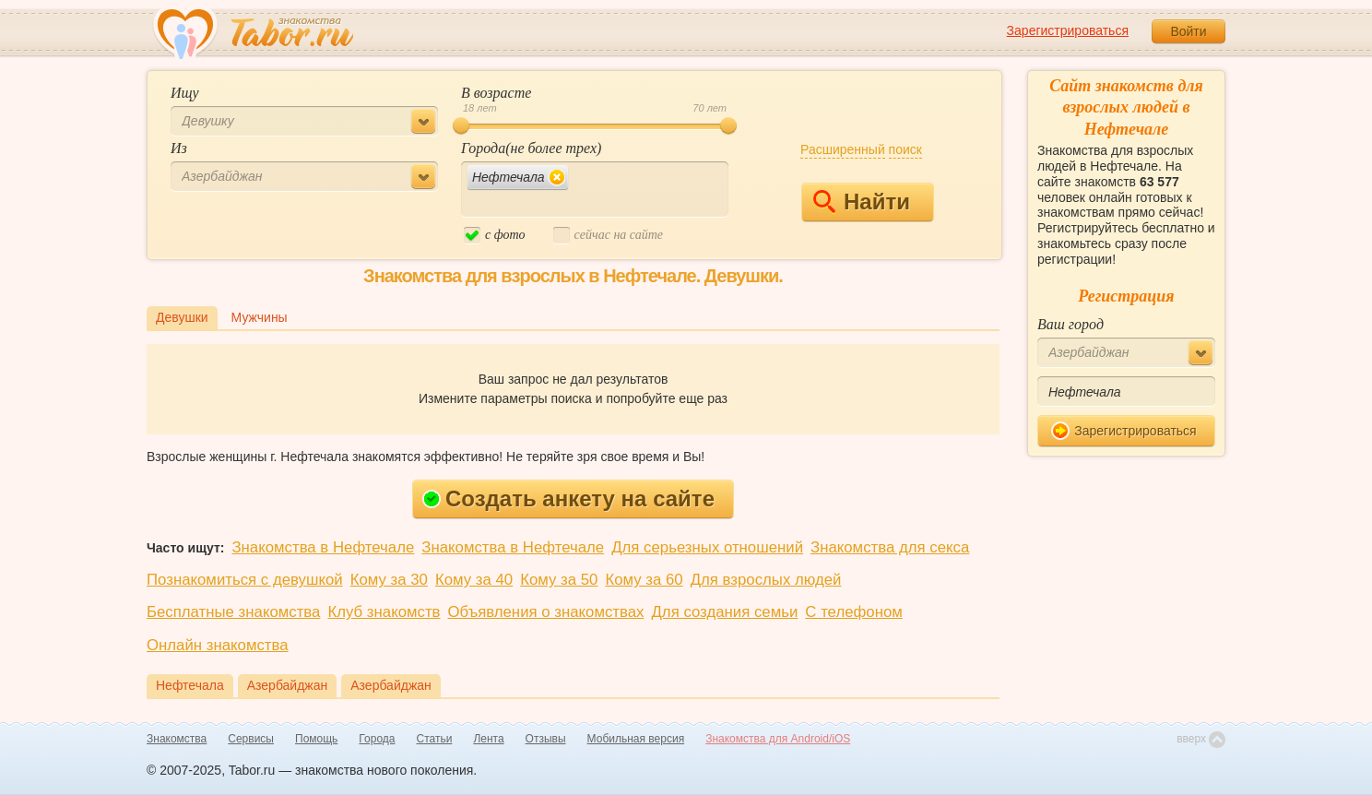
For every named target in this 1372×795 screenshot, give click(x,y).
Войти (1188, 31)
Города (377, 738)
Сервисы (251, 738)
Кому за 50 (558, 579)
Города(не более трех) (531, 148)
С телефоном (853, 612)
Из (179, 148)
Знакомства (177, 738)
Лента (488, 738)
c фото (495, 235)
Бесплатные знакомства (233, 612)
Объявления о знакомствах (546, 612)
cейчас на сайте (608, 235)
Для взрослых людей (766, 579)
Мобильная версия (636, 738)
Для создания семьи (724, 612)
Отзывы (546, 738)
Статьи (435, 738)
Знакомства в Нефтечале (322, 547)
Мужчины (259, 317)
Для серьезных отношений (707, 547)
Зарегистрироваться (1068, 30)
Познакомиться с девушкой (245, 579)
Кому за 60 (643, 579)
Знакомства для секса (889, 547)
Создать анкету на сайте (568, 498)
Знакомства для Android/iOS (777, 738)
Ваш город (1070, 324)
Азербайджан (287, 685)
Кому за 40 (474, 579)
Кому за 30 (389, 579)
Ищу (185, 93)
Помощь (316, 738)
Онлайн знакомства (218, 645)
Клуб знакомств (383, 612)
